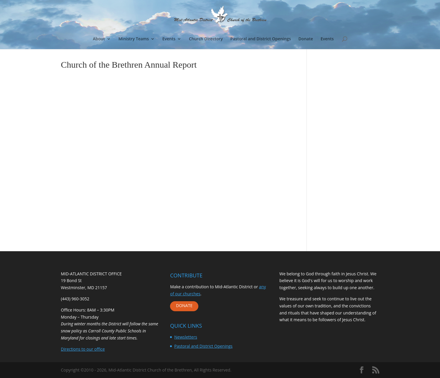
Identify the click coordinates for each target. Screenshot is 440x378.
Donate (306, 39)
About (99, 39)
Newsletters (185, 337)
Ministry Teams (133, 39)
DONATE (184, 305)
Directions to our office (83, 349)
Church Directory (206, 39)
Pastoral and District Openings (260, 39)
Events (169, 39)
